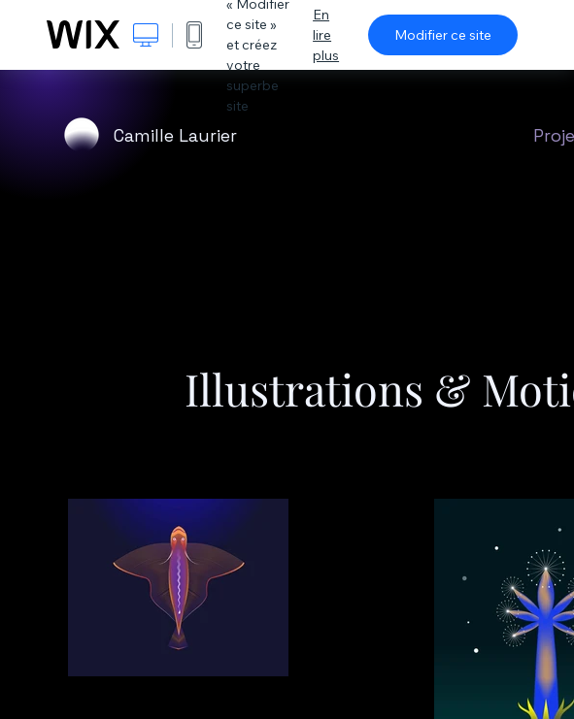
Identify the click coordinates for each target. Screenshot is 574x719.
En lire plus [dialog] (326, 35)
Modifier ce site (442, 35)
